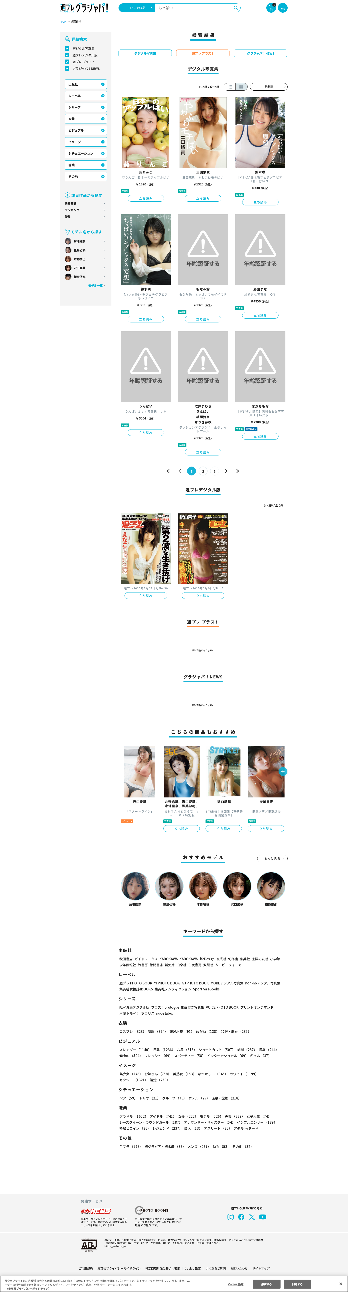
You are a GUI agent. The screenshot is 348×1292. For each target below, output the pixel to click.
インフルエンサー (256, 1122)
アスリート (217, 1128)
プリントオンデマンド (255, 1007)
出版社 (73, 84)
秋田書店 (126, 958)
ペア (128, 1098)
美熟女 (183, 1073)
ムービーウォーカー (230, 964)
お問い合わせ (238, 1268)
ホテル (198, 1098)
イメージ (74, 142)
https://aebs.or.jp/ (115, 1246)
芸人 (192, 1128)
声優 (233, 1116)
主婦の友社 (259, 958)
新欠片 (170, 964)
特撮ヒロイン (134, 1128)
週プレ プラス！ (84, 62)
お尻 (185, 1049)
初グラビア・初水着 (164, 1146)
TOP (62, 21)
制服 (157, 1031)
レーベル (74, 95)
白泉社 (181, 964)
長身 (266, 1049)
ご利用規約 (86, 1268)
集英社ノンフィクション (172, 989)
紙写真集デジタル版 (134, 1007)
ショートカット (215, 1049)
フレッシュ (158, 1055)
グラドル (133, 1116)
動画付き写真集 (192, 1007)
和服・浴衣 (234, 1031)
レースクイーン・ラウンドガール (150, 1122)
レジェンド (167, 1128)
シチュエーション (80, 153)
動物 (220, 1146)
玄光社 (221, 958)
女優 (187, 1116)
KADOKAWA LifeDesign (196, 958)
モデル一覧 (95, 285)
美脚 (245, 1049)
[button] (283, 772)
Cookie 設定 (193, 1268)
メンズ (198, 1146)
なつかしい (211, 1073)
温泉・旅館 (225, 1098)
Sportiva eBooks (205, 989)
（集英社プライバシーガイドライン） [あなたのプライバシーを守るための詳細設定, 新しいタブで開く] (28, 1288)
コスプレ (132, 1031)
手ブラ (130, 1146)
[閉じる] (341, 1283)
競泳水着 (181, 1031)
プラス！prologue (164, 1007)
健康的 (130, 1055)
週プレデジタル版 (85, 55)
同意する (297, 1284)
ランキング (72, 210)
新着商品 (70, 203)
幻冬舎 (232, 958)
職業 (71, 165)
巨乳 (163, 1049)
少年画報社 (127, 964)
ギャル (259, 1055)
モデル (210, 1116)
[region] (174, 1284)
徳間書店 (156, 964)
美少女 (130, 1073)
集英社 (244, 958)
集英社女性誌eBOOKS (135, 989)
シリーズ (74, 107)
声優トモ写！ (129, 1013)
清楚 (129, 1079)
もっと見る (273, 858)
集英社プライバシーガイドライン (119, 1268)
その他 (73, 176)
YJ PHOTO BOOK (165, 983)
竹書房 (143, 964)
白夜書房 (195, 964)
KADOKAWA (169, 958)
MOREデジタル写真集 (224, 983)
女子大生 (257, 1116)
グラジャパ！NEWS (86, 68)
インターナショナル (226, 1055)
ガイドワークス (146, 958)
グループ (174, 1098)
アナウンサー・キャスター (209, 1122)
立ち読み (146, 198)
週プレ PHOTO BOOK (135, 983)
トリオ (149, 1098)
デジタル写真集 (83, 48)
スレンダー (135, 1049)
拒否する (266, 1284)
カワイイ (242, 1073)
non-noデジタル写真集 (259, 983)
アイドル (162, 1116)
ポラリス (147, 1013)
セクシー (272, 1073)
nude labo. (164, 1013)
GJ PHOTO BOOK (193, 983)
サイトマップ (260, 1268)
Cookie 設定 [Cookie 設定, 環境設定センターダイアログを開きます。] (235, 1284)
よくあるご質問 (215, 1268)
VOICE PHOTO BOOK (221, 1007)
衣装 (71, 119)
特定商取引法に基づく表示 (163, 1268)
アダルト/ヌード (245, 1128)
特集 (68, 217)
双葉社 (208, 964)
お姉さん (157, 1073)
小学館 (275, 958)
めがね (206, 1031)
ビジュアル (76, 130)
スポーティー (189, 1055)
